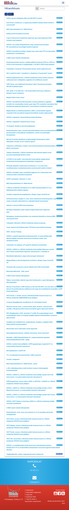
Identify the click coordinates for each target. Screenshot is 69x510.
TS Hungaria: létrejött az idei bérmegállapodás (20, 126)
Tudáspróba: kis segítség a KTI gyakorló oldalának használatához (26, 245)
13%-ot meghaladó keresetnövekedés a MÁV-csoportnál (23, 355)
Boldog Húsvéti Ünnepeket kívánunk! (17, 33)
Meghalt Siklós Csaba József (15, 97)
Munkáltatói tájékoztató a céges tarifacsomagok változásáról (25, 256)
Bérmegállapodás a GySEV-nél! (15, 350)
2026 (11, 14)
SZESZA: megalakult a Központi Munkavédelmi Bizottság (24, 117)
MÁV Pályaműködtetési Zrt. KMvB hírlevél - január (21, 364)
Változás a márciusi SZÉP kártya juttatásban (20, 205)
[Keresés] (51, 8)
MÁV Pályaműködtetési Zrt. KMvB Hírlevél (19, 29)
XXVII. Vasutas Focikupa (14, 232)
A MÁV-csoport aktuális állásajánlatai (17, 58)
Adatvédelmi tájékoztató (33, 492)
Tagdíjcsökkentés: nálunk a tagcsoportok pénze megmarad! (24, 454)
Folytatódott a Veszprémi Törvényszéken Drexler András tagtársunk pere (28, 69)
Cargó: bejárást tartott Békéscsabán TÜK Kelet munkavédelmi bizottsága (28, 227)
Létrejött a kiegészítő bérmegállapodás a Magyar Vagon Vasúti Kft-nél (28, 194)
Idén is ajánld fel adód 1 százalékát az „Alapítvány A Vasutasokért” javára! (29, 73)
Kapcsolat (28, 494)
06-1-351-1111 (34, 470)
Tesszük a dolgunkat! (12, 359)
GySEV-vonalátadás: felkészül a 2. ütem (18, 179)
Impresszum (29, 490)
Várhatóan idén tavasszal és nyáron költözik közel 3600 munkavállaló (27, 267)
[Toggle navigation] (63, 2)
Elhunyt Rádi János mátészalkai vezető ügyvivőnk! (21, 329)
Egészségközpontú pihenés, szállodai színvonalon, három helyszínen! (27, 333)
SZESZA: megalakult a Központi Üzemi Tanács (20, 122)
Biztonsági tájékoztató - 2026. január (17, 271)
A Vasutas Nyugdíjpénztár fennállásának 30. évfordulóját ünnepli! (26, 302)
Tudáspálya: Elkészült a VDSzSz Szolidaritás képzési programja (26, 223)
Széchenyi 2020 (30, 497)
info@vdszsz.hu (34, 482)
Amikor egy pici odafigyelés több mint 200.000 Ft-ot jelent (24, 18)
